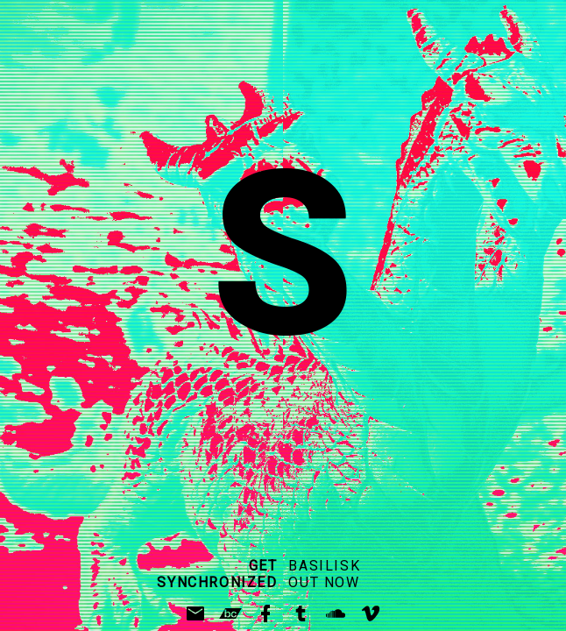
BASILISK (324, 565)
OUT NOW (323, 582)
